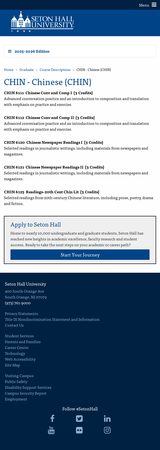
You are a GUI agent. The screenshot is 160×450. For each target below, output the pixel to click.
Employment (16, 399)
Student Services (19, 335)
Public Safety (16, 381)
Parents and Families (23, 341)
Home (8, 69)
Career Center (16, 347)
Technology (15, 353)
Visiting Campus (19, 375)
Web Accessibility (20, 359)
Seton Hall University (25, 283)
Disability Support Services (28, 387)
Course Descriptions (55, 69)
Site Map (12, 365)
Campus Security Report (26, 393)
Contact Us (14, 325)
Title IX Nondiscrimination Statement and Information (52, 319)
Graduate (26, 69)
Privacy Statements (21, 313)
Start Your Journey (80, 254)
